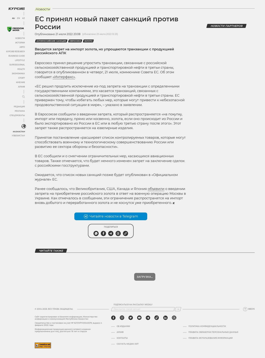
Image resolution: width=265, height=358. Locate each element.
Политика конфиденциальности (207, 326)
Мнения (20, 82)
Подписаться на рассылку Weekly (133, 305)
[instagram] (122, 318)
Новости (20, 38)
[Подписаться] (178, 309)
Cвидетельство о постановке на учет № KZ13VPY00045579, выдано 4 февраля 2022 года (68, 324)
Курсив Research (15, 51)
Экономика (18, 73)
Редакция (19, 106)
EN (18, 18)
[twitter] (130, 318)
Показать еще (145, 276)
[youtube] (139, 318)
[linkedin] (165, 318)
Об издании (123, 326)
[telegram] (148, 318)
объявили (156, 189)
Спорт (21, 78)
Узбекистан (18, 135)
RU (13, 18)
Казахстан (19, 131)
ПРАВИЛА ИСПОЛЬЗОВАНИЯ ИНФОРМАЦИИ (210, 338)
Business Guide (16, 56)
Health (21, 69)
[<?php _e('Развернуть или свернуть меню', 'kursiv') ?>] (24, 126)
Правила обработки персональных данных (213, 332)
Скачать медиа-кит (128, 344)
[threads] (174, 318)
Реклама (20, 111)
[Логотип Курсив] (16, 8)
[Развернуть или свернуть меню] (23, 96)
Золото (88, 41)
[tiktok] (156, 318)
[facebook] (113, 318)
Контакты (122, 338)
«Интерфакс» (64, 77)
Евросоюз (75, 41)
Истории (20, 43)
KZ (23, 18)
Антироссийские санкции (51, 41)
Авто (22, 47)
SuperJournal (17, 65)
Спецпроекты (17, 115)
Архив (21, 87)
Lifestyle (20, 60)
